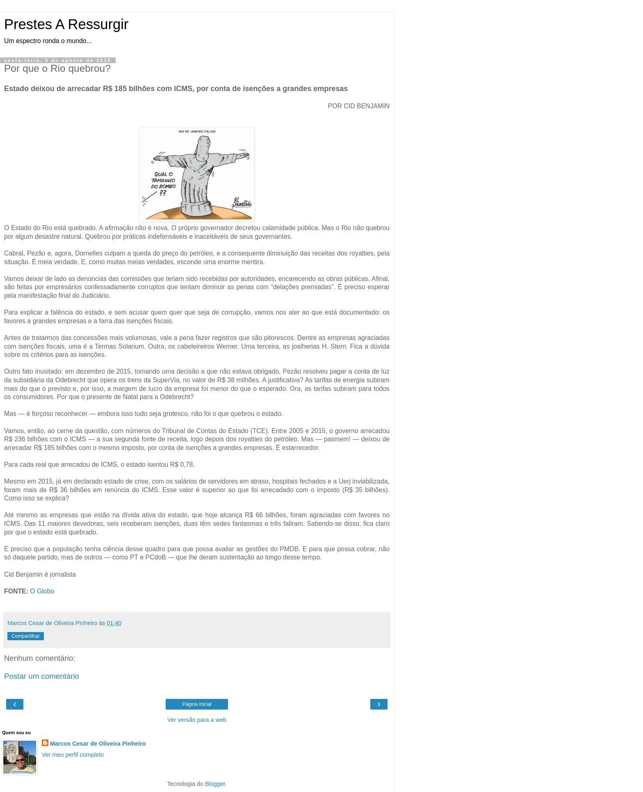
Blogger (215, 784)
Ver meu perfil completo (73, 754)
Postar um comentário (41, 676)
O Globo (42, 591)
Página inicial (197, 704)
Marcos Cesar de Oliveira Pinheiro (98, 743)
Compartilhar (25, 636)
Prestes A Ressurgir (66, 24)
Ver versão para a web (196, 720)
